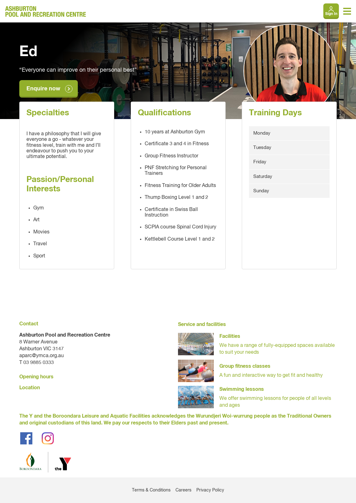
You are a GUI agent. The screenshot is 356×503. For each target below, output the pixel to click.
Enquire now (43, 89)
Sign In (331, 14)
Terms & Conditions (151, 490)
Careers (183, 490)
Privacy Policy (210, 490)
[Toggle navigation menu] (347, 11)
